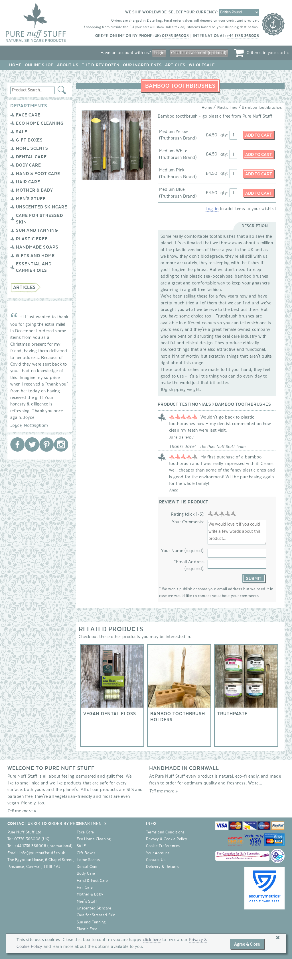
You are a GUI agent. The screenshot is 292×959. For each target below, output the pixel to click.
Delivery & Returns (162, 866)
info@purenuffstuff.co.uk (42, 853)
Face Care (28, 115)
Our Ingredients (142, 65)
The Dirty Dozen (100, 65)
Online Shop (39, 65)
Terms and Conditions (165, 832)
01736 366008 (175, 36)
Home (15, 65)
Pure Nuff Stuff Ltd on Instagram (61, 444)
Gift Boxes (29, 140)
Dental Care (31, 156)
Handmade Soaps (37, 247)
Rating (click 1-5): (187, 514)
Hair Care (28, 182)
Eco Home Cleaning (40, 123)
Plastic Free (32, 238)
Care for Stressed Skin (96, 915)
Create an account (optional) (198, 52)
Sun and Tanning (37, 230)
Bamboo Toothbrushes (262, 107)
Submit (253, 578)
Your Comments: (188, 521)
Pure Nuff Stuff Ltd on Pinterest (46, 444)
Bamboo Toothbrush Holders (179, 695)
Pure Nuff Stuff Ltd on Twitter (32, 444)
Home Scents (32, 148)
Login (159, 52)
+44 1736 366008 (243, 36)
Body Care (28, 165)
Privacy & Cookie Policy (166, 839)
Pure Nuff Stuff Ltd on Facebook (17, 444)
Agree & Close (247, 944)
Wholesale (202, 65)
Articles (175, 65)
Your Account (157, 853)
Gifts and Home (35, 255)
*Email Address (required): (189, 565)
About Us (67, 65)
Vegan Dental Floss (112, 695)
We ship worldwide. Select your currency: (171, 12)
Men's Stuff (31, 198)
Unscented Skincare (41, 207)
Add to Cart (258, 135)
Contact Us (155, 860)
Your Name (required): (182, 550)
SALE (21, 131)
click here (152, 939)
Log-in (212, 208)
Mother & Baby (34, 190)
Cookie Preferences (163, 846)
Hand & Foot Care (38, 173)
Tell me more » (21, 810)
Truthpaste (246, 695)
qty (223, 135)
